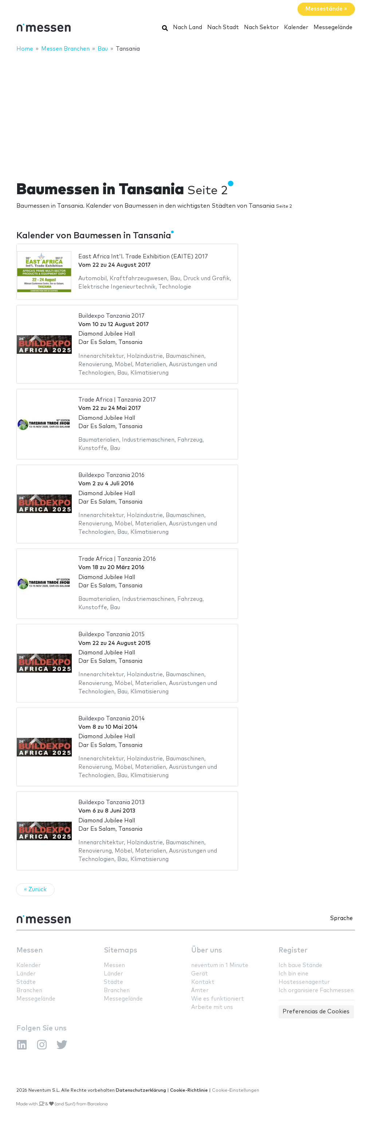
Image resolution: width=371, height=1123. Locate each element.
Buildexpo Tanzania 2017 (111, 316)
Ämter (200, 990)
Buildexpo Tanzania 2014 (111, 718)
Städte (26, 982)
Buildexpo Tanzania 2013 (111, 802)
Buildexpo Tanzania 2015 (111, 634)
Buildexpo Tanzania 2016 (111, 475)
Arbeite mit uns (212, 1007)
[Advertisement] (185, 112)
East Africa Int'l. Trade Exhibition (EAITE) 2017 (143, 256)
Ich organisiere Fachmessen (316, 990)
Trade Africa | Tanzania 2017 (117, 400)
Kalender (296, 27)
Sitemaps (120, 950)
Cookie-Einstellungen (235, 1090)
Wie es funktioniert (217, 999)
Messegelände (332, 27)
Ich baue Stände (300, 965)
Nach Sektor (261, 27)
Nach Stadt (223, 27)
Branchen (29, 990)
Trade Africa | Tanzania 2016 (117, 559)
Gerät (199, 974)
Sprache (341, 918)
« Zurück (35, 889)
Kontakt (202, 982)
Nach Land (187, 27)
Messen (29, 950)
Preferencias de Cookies (316, 1011)
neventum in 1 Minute (219, 965)
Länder (26, 974)
